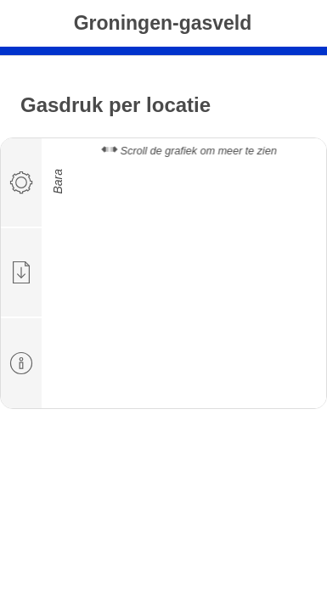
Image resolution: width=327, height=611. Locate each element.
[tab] (22, 183)
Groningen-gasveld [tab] (163, 23)
